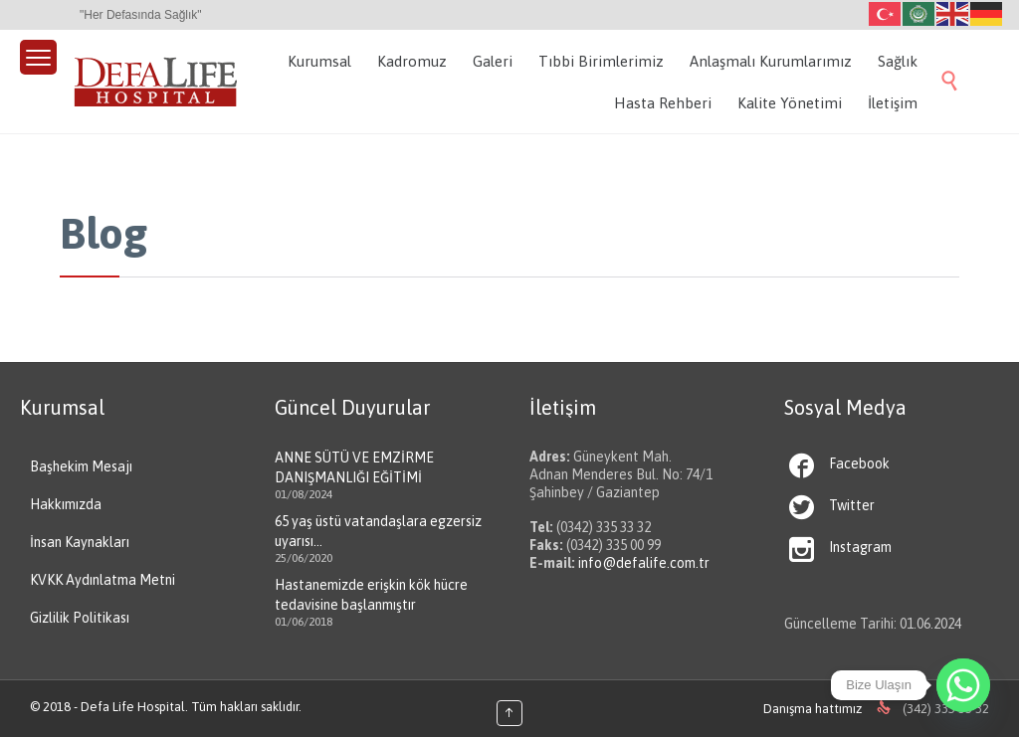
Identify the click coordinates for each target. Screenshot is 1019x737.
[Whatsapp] (963, 685)
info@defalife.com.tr (644, 563)
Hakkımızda (66, 504)
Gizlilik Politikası (79, 618)
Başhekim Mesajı (81, 466)
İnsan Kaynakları (79, 542)
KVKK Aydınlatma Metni (102, 580)
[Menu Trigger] (38, 57)
